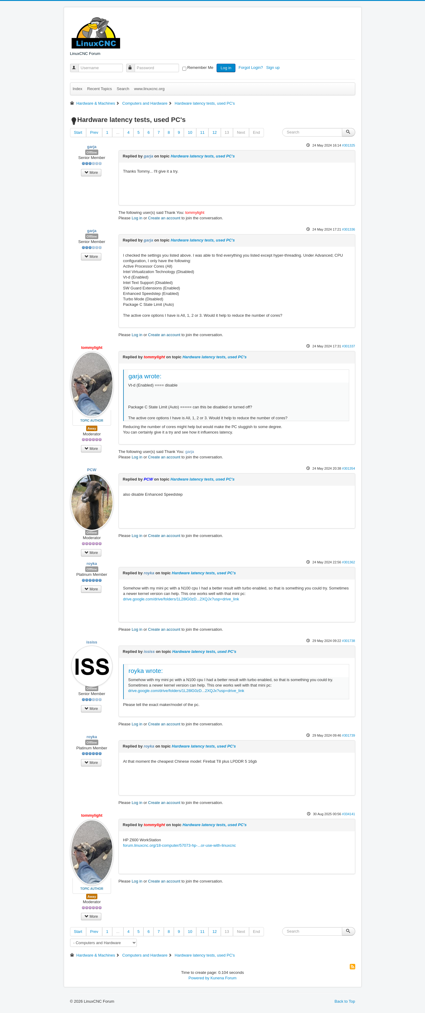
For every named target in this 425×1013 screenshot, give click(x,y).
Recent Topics (99, 88)
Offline (91, 152)
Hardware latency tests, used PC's (203, 156)
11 (202, 132)
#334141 (348, 814)
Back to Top (345, 1001)
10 (190, 132)
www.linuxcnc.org (149, 88)
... (118, 132)
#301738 (348, 641)
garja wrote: (145, 376)
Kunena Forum (224, 978)
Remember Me (200, 67)
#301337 (348, 346)
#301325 (348, 145)
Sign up (273, 67)
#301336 (348, 229)
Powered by (198, 978)
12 (214, 132)
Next (241, 132)
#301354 (348, 468)
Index (78, 88)
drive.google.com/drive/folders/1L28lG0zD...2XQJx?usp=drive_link (181, 599)
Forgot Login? (251, 67)
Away (91, 428)
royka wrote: (146, 670)
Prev (94, 132)
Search (123, 88)
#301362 (348, 562)
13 (227, 132)
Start (78, 132)
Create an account (164, 218)
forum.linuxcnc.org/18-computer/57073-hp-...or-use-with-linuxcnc (179, 845)
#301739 (348, 735)
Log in (226, 68)
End (256, 132)
